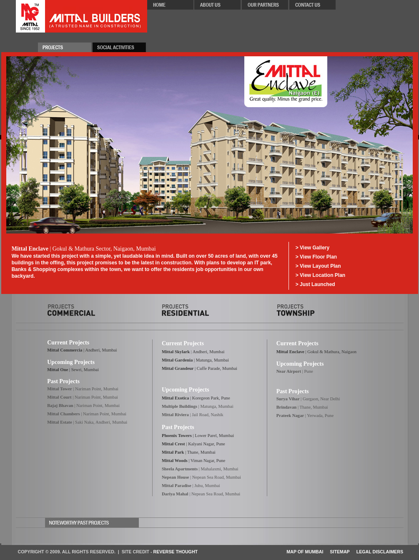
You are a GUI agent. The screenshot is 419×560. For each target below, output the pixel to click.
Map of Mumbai (304, 551)
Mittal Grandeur (177, 368)
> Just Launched (315, 284)
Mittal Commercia (64, 350)
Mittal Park (173, 452)
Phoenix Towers (177, 435)
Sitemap (339, 551)
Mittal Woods (175, 460)
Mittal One (57, 369)
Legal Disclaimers (379, 551)
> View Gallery (313, 248)
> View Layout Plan (318, 266)
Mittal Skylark (176, 351)
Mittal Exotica (175, 398)
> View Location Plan (320, 275)
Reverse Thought (175, 551)
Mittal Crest (173, 444)
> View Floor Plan (316, 257)
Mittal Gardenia (178, 360)
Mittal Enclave (291, 351)
